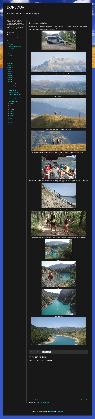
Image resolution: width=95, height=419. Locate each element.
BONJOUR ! (16, 7)
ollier (10, 34)
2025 (9, 65)
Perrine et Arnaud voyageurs (14, 46)
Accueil (58, 400)
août (11, 89)
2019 (9, 77)
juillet (11, 103)
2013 (9, 124)
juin (11, 105)
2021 (9, 73)
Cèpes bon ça (12, 90)
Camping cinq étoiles (14, 92)
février (11, 113)
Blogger (61, 411)
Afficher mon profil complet (13, 37)
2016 (9, 118)
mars (11, 111)
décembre (12, 83)
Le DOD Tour (11, 45)
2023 (9, 69)
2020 (9, 75)
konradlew (51, 411)
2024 (9, 67)
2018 (9, 79)
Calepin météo (11, 57)
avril (11, 109)
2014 (9, 122)
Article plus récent (34, 400)
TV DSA (10, 53)
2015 (9, 120)
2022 (9, 71)
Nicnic (9, 50)
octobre (11, 85)
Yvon (9, 51)
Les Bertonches (11, 48)
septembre (12, 87)
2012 (9, 126)
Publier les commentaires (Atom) (43, 402)
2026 (9, 63)
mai (11, 107)
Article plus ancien (83, 400)
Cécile (9, 43)
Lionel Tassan (11, 55)
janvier (11, 115)
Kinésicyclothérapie (13, 101)
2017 (9, 81)
